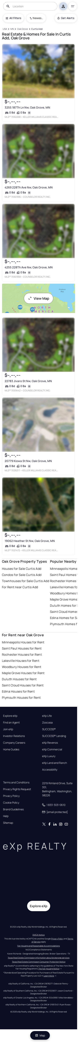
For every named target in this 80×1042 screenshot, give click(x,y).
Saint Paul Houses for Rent (22, 648)
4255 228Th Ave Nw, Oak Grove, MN (29, 267)
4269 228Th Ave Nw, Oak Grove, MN (29, 187)
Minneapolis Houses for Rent (23, 642)
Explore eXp (10, 715)
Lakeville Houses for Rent (20, 661)
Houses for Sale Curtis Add (21, 569)
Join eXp (8, 729)
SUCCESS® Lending (54, 736)
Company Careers (14, 742)
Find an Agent (11, 722)
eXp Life (47, 715)
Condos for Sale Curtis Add (21, 575)
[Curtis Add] (37, 29)
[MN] (12, 29)
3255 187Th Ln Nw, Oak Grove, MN (27, 107)
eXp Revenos (50, 742)
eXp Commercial (52, 749)
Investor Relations (14, 736)
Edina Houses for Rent (18, 691)
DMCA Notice (38, 934)
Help (5, 816)
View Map (38, 298)
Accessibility (49, 769)
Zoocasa (47, 722)
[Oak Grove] (22, 29)
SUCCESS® (49, 729)
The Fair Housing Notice (48, 968)
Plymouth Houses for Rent (21, 697)
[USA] (5, 29)
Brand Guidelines (13, 809)
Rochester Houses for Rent (22, 654)
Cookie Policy (11, 802)
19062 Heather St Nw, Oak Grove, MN (30, 541)
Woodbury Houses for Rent (21, 667)
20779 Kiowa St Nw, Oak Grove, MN (28, 461)
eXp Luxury (48, 756)
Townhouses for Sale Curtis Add (25, 581)
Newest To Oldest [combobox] (38, 18)
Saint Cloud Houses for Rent (23, 685)
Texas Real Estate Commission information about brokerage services (38, 957)
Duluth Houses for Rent (19, 679)
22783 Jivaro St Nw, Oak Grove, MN (28, 381)
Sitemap (8, 822)
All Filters (13, 18)
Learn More (49, 975)
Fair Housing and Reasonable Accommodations (38, 945)
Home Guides (11, 749)
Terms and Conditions (16, 782)
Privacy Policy (11, 796)
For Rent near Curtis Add (20, 587)
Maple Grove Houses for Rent (23, 673)
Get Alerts (66, 18)
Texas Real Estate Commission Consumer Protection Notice (38, 961)
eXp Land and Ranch (54, 763)
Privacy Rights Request (17, 789)
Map (40, 1035)
